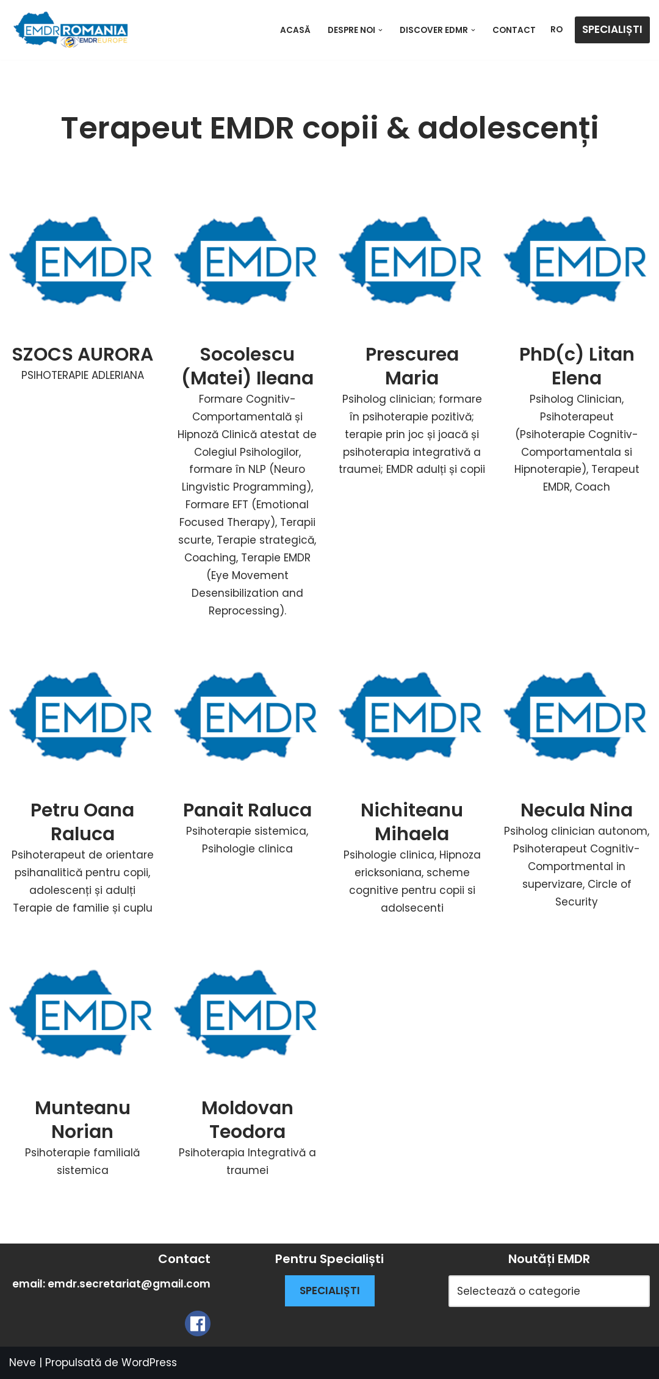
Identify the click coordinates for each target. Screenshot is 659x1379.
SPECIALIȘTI (612, 29)
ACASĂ (295, 30)
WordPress (149, 1362)
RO (556, 29)
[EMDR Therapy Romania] (70, 30)
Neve (22, 1362)
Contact (514, 30)
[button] (380, 30)
